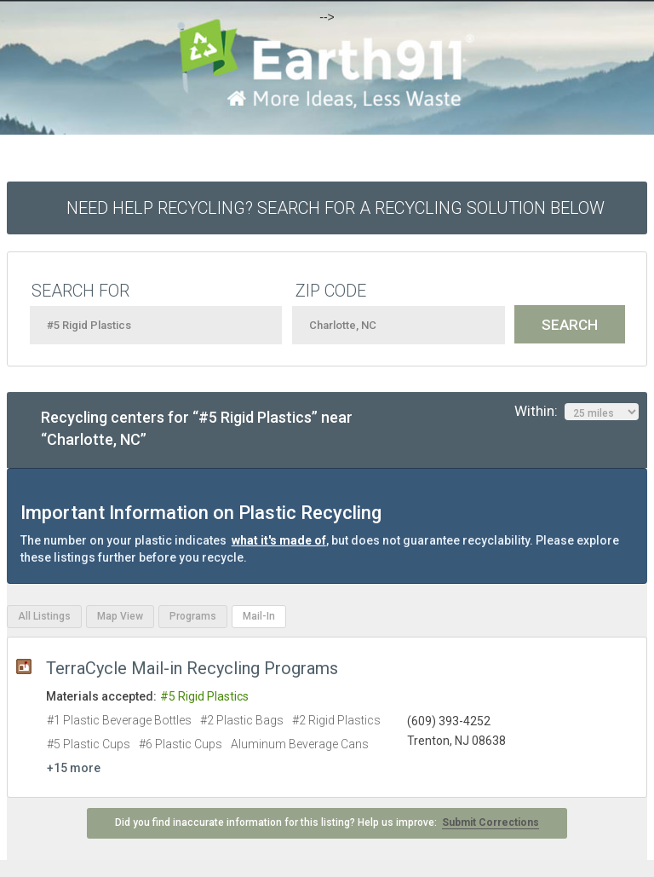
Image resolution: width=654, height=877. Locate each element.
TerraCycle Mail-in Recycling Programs (192, 668)
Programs (192, 616)
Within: (576, 411)
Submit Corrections (490, 822)
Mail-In (259, 616)
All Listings (44, 616)
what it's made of (279, 540)
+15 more (73, 768)
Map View (120, 616)
